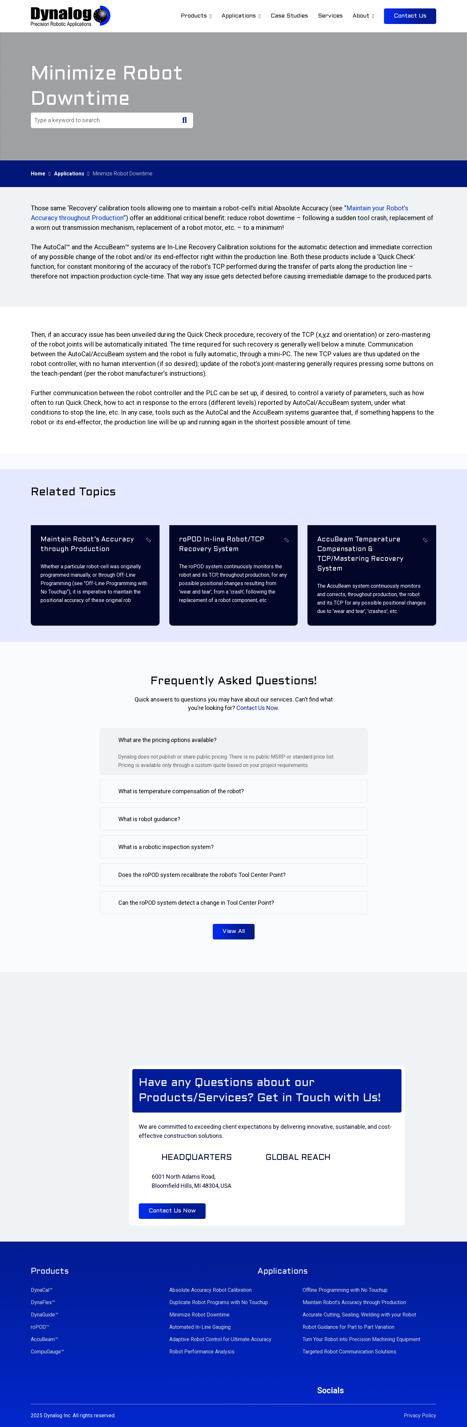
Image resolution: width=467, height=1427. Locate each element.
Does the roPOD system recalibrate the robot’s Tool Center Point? (202, 874)
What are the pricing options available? (167, 740)
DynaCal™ (42, 1290)
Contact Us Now (172, 1211)
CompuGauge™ (47, 1352)
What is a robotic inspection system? (166, 846)
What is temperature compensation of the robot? (181, 791)
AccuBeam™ (44, 1339)
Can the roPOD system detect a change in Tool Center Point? (196, 902)
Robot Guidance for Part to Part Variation (348, 1327)
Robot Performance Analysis (201, 1352)
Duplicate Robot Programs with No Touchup (218, 1302)
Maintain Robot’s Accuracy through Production (354, 1302)
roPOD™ (40, 1327)
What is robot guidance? (149, 819)
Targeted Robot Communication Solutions (349, 1352)
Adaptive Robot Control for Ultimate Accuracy (220, 1339)
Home (38, 174)
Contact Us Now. (257, 707)
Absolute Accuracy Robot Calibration (210, 1290)
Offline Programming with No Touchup (345, 1290)
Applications (69, 174)
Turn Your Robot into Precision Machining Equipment (361, 1339)
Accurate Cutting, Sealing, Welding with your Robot (359, 1315)
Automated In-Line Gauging (200, 1327)
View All (233, 931)
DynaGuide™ (44, 1315)
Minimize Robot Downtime (199, 1315)
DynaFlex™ (43, 1302)
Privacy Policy (420, 1415)
